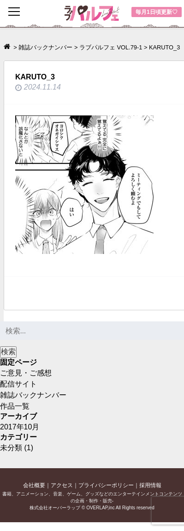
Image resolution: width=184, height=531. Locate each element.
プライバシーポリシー (106, 485)
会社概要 (34, 485)
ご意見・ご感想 (26, 373)
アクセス (62, 485)
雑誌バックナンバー (33, 395)
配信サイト (18, 384)
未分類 (11, 448)
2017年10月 (19, 427)
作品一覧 (15, 406)
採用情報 (150, 485)
